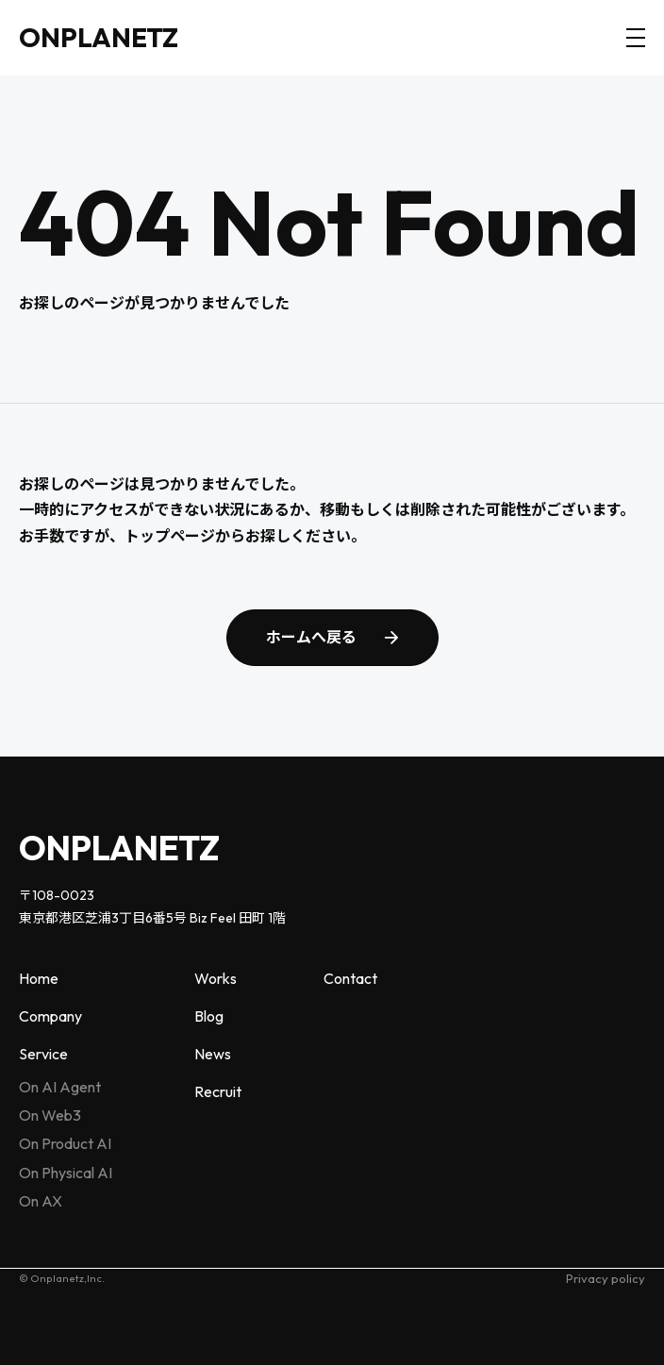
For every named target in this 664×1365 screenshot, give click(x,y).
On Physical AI (65, 1172)
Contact (350, 978)
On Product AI (65, 1143)
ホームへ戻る (311, 636)
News (212, 1053)
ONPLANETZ (98, 37)
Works (215, 978)
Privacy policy (605, 1278)
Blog (209, 1016)
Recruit (217, 1091)
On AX (40, 1201)
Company (50, 1016)
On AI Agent (60, 1087)
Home (38, 978)
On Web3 (50, 1115)
